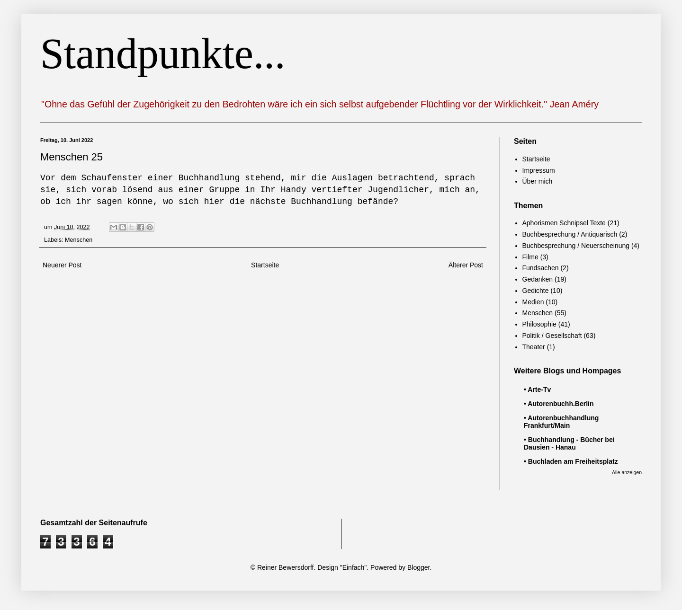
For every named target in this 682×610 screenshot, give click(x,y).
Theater (533, 347)
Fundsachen (540, 268)
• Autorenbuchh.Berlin (559, 403)
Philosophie (539, 324)
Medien (533, 302)
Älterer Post (466, 265)
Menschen (78, 240)
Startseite (265, 265)
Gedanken (537, 279)
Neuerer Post (62, 265)
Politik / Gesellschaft (552, 335)
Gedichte (535, 290)
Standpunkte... (162, 53)
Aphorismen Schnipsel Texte (564, 223)
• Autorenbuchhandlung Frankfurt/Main (561, 421)
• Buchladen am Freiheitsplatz (571, 461)
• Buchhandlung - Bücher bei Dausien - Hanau (569, 443)
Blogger (418, 567)
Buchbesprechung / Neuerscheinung (576, 245)
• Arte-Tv (537, 389)
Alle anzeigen (627, 472)
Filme (530, 257)
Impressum (538, 170)
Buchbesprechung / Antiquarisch (570, 234)
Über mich (537, 181)
